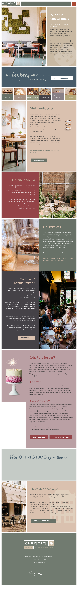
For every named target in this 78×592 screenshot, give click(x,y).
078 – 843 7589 (39, 437)
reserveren (39, 160)
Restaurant (38, 4)
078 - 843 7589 (39, 565)
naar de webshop (61, 78)
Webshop (30, 4)
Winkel (45, 4)
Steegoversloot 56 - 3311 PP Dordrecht (39, 562)
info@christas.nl (39, 568)
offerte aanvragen (41, 443)
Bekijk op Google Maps (43, 526)
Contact (60, 4)
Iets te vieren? (52, 4)
